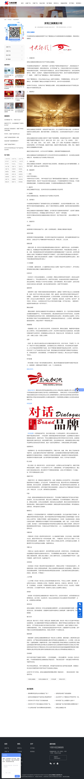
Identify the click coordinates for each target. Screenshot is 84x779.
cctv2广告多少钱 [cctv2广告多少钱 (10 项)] (15, 158)
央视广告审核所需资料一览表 (11, 137)
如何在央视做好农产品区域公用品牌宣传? (40, 697)
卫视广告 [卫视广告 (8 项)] (14, 166)
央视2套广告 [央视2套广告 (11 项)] (21, 169)
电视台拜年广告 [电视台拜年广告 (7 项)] (8, 181)
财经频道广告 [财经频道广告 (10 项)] (21, 181)
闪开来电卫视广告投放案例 (8, 76)
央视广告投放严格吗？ (10, 144)
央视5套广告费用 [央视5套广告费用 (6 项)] (8, 174)
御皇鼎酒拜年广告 (8, 98)
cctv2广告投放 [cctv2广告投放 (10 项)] (21, 158)
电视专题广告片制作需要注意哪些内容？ (67, 704)
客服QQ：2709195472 (57, 757)
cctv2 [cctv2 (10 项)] (7, 158)
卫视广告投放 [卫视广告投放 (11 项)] (21, 166)
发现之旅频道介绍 (43, 679)
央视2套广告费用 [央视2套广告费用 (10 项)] (15, 171)
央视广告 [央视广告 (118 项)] (15, 176)
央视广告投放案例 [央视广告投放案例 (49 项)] (8, 179)
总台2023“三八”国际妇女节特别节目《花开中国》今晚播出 (68, 697)
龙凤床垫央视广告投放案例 (63, 693)
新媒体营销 (64, 3)
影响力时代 (52, 27)
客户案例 (49, 3)
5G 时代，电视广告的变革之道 (12, 133)
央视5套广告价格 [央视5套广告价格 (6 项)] (21, 171)
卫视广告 (35, 3)
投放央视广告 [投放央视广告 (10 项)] (21, 179)
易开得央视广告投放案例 (8, 110)
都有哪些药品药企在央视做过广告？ (38, 693)
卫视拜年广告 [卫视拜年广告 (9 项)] (15, 169)
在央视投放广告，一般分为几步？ (12, 119)
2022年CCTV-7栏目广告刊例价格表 (38, 700)
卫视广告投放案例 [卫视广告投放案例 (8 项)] (8, 169)
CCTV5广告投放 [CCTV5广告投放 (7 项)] (8, 163)
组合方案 (42, 3)
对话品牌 (46, 27)
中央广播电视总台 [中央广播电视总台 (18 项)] (8, 166)
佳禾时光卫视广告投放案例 (8, 87)
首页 (22, 3)
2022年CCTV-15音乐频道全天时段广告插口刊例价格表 (40, 704)
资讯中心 (56, 3)
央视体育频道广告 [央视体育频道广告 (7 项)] (8, 176)
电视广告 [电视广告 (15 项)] (15, 181)
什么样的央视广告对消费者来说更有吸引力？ (40, 707)
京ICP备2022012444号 (38, 774)
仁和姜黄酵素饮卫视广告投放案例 (19, 76)
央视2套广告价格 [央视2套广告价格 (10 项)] (8, 171)
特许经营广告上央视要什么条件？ (65, 700)
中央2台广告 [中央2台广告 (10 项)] (15, 163)
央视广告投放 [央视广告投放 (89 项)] (21, 176)
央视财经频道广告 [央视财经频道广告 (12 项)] (15, 179)
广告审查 (19, 751)
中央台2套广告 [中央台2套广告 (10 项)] (21, 163)
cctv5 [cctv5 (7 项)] (21, 161)
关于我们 (71, 3)
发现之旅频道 (31, 32)
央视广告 (28, 3)
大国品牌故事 (40, 27)
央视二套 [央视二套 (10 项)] (15, 174)
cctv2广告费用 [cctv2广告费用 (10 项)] (15, 161)
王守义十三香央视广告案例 (19, 99)
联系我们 (78, 3)
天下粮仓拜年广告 (19, 86)
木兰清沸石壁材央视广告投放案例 (19, 110)
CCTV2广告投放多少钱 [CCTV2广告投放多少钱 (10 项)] (8, 161)
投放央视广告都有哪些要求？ (11, 140)
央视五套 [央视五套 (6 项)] (21, 174)
